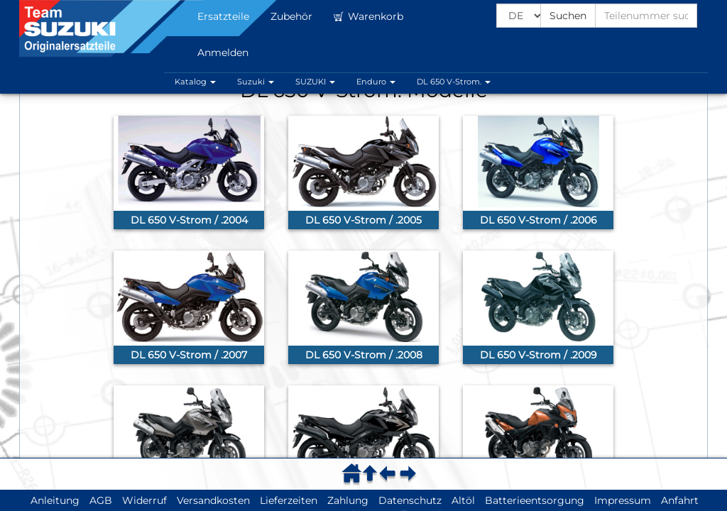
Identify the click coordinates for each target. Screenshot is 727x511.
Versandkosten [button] (213, 500)
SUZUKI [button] (315, 82)
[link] (189, 172)
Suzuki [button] (255, 82)
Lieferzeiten (288, 500)
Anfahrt (680, 500)
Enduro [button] (375, 82)
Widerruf (144, 500)
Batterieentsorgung (534, 500)
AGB (100, 500)
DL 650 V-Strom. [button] (454, 82)
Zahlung (347, 500)
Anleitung (55, 500)
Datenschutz (410, 500)
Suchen (568, 15)
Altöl (463, 500)
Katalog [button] (195, 82)
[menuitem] (353, 473)
